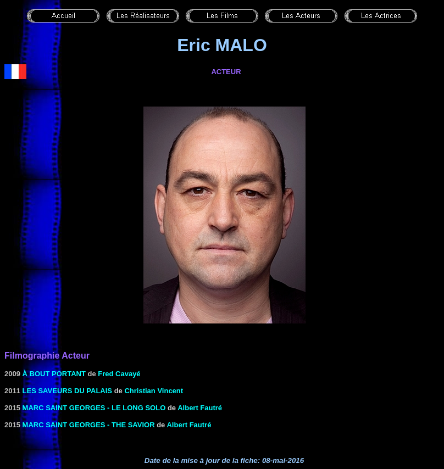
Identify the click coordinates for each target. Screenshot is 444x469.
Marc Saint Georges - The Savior (89, 425)
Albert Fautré (199, 408)
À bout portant (54, 374)
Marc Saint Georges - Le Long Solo (94, 408)
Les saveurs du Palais (67, 391)
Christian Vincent (153, 391)
